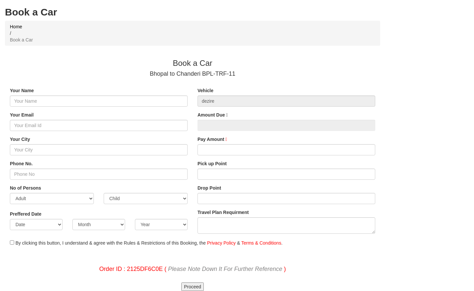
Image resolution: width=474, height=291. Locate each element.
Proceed (192, 286)
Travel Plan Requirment (223, 212)
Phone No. (21, 163)
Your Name (22, 90)
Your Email (22, 115)
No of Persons (25, 188)
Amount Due (213, 115)
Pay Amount (212, 139)
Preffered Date (25, 214)
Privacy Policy (221, 243)
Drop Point (209, 188)
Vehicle (205, 90)
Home (16, 26)
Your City (20, 139)
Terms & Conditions (261, 243)
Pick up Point (212, 163)
